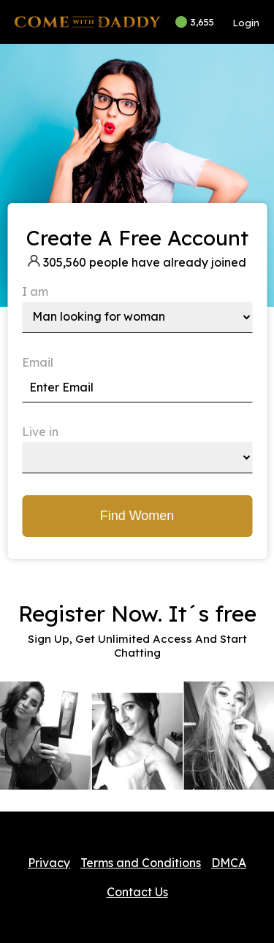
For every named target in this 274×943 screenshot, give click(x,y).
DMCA (228, 862)
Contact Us (137, 892)
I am (35, 291)
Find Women (137, 515)
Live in (40, 431)
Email (37, 362)
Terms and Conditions (140, 862)
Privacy (49, 862)
